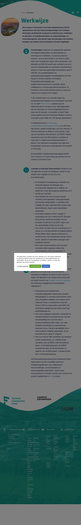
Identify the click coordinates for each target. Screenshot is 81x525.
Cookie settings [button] (22, 266)
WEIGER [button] (46, 266)
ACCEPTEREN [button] (35, 266)
